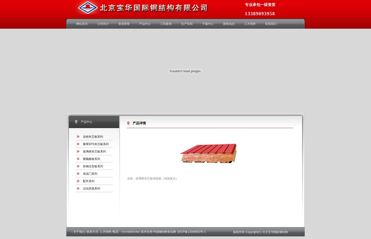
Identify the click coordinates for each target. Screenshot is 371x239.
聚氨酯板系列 (91, 159)
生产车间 (187, 24)
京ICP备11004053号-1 (191, 232)
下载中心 (208, 24)
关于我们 (79, 232)
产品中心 (145, 24)
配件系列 (88, 181)
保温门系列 (90, 173)
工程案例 (166, 24)
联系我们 (271, 24)
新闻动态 (229, 24)
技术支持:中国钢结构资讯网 (158, 232)
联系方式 (92, 232)
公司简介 (103, 24)
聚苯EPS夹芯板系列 (96, 144)
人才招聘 (250, 24)
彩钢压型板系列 (93, 166)
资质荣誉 (124, 24)
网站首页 (82, 24)
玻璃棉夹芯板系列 (94, 151)
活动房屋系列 (91, 188)
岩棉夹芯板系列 (93, 136)
